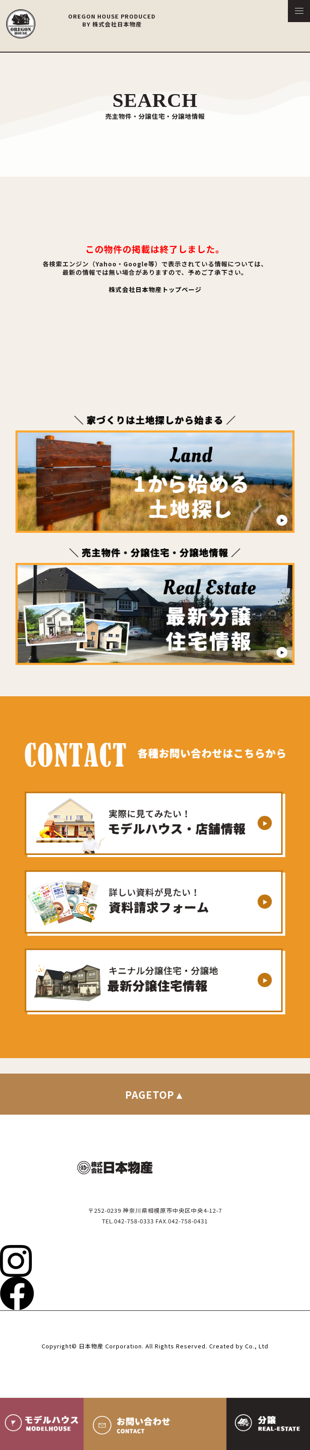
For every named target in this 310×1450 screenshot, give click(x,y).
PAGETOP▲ (154, 1094)
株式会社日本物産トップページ (155, 289)
